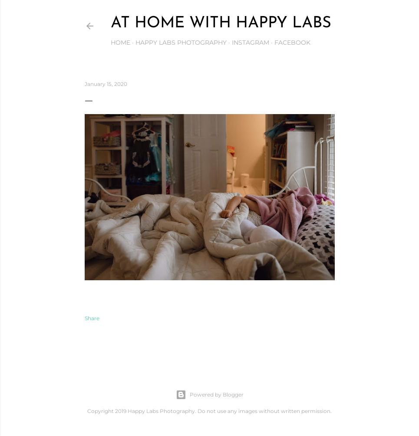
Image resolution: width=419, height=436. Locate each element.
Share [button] (92, 318)
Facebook (292, 42)
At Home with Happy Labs (221, 23)
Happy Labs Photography (181, 42)
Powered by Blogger (210, 395)
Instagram (250, 42)
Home (120, 42)
